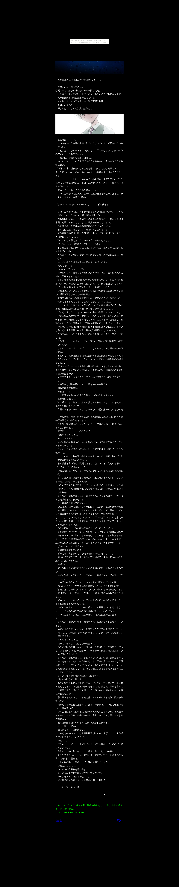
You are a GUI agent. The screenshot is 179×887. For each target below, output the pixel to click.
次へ (120, 820)
